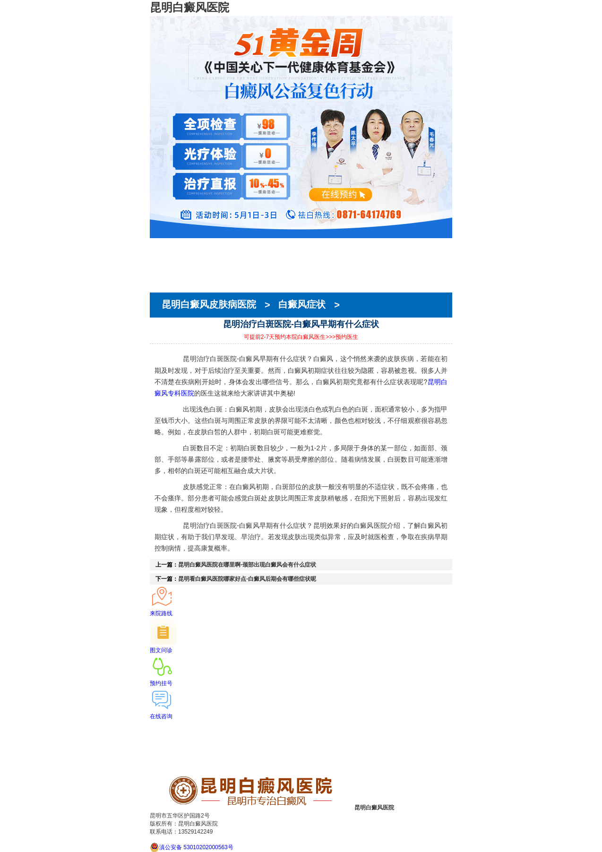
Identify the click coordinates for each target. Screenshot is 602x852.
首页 (156, 245)
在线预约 (163, 271)
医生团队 (163, 262)
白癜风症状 (302, 305)
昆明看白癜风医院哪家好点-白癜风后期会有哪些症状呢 (247, 579)
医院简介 (163, 254)
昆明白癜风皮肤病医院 (210, 305)
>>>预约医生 (342, 337)
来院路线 (163, 288)
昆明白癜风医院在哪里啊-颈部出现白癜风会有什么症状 (247, 564)
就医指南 (163, 279)
